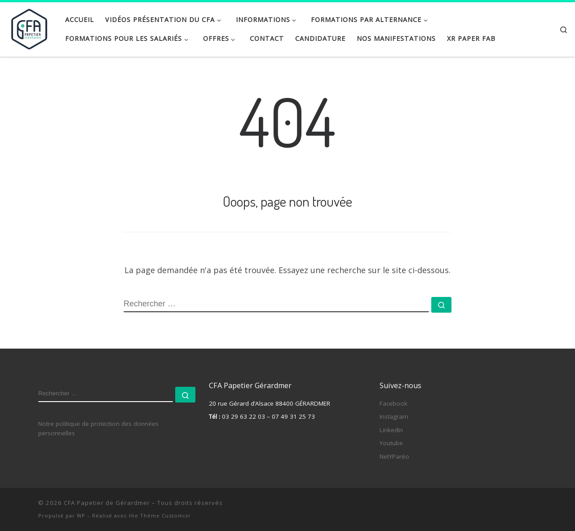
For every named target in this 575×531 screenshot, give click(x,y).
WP (81, 515)
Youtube (391, 443)
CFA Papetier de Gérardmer (107, 503)
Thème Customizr (165, 515)
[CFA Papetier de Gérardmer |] (29, 27)
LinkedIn (391, 430)
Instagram (394, 416)
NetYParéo (394, 456)
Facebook (393, 403)
